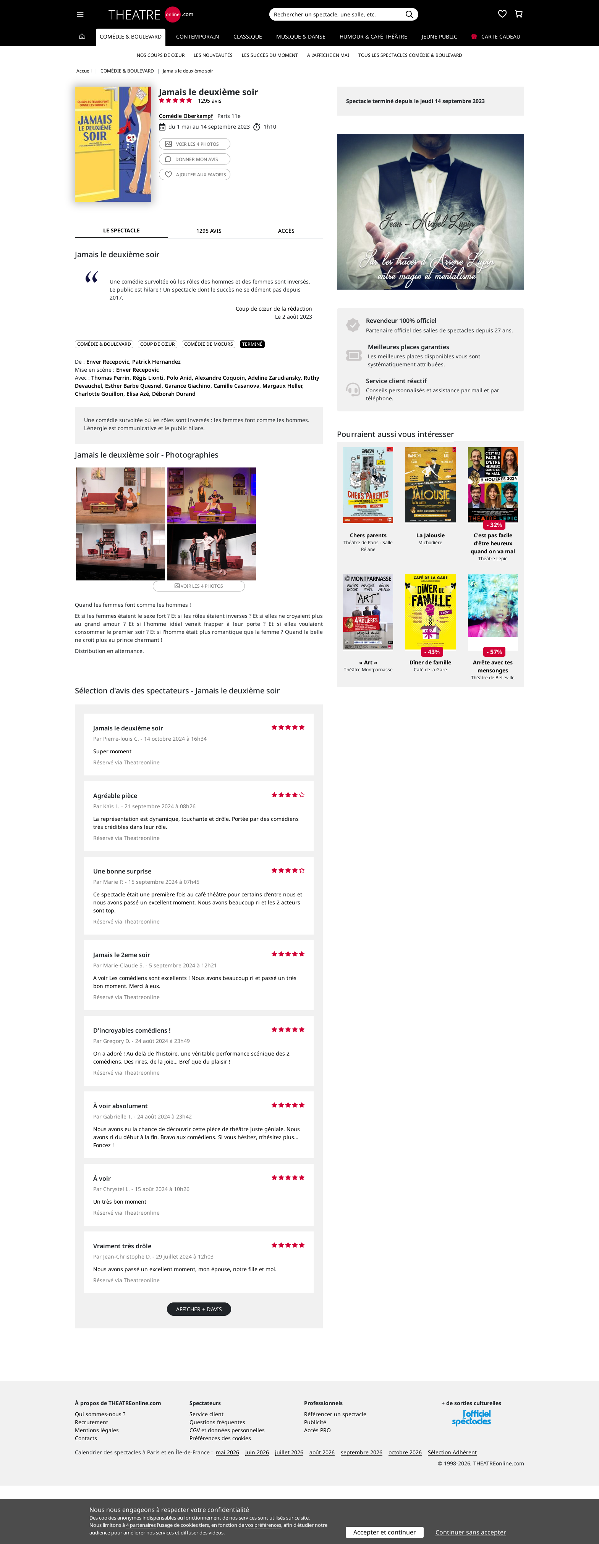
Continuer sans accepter (470, 1532)
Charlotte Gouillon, (100, 393)
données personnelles (236, 1488)
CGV (194, 1488)
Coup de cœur (157, 344)
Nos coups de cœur (161, 55)
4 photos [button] (239, 554)
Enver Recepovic (137, 369)
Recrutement (91, 1480)
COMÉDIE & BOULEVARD (104, 344)
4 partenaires (141, 1524)
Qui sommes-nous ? (100, 1472)
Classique (247, 36)
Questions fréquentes (217, 1480)
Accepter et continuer (384, 1532)
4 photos (192, 144)
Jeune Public (439, 36)
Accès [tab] (286, 230)
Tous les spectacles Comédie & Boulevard (410, 55)
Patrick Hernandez (156, 361)
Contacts (86, 1496)
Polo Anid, (180, 377)
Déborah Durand (174, 393)
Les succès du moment (270, 55)
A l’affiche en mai (328, 55)
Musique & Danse (300, 36)
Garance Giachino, (188, 385)
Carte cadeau (495, 36)
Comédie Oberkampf (186, 115)
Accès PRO (317, 1488)
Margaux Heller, (283, 385)
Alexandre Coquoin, (220, 377)
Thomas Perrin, (111, 377)
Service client (206, 1472)
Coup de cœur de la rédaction (274, 308)
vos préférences (263, 1524)
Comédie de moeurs (208, 344)
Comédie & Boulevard (131, 36)
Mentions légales (97, 1488)
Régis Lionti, (149, 377)
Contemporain (197, 36)
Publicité (315, 1480)
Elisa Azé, (138, 393)
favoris (195, 174)
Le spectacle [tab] (121, 230)
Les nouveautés (213, 55)
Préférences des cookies (220, 1496)
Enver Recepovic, (108, 361)
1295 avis (210, 100)
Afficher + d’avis (199, 1300)
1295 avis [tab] (209, 230)
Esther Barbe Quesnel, (134, 385)
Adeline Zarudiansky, (275, 377)
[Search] (334, 14)
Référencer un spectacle (335, 1472)
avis (191, 159)
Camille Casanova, (237, 385)
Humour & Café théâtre (373, 36)
